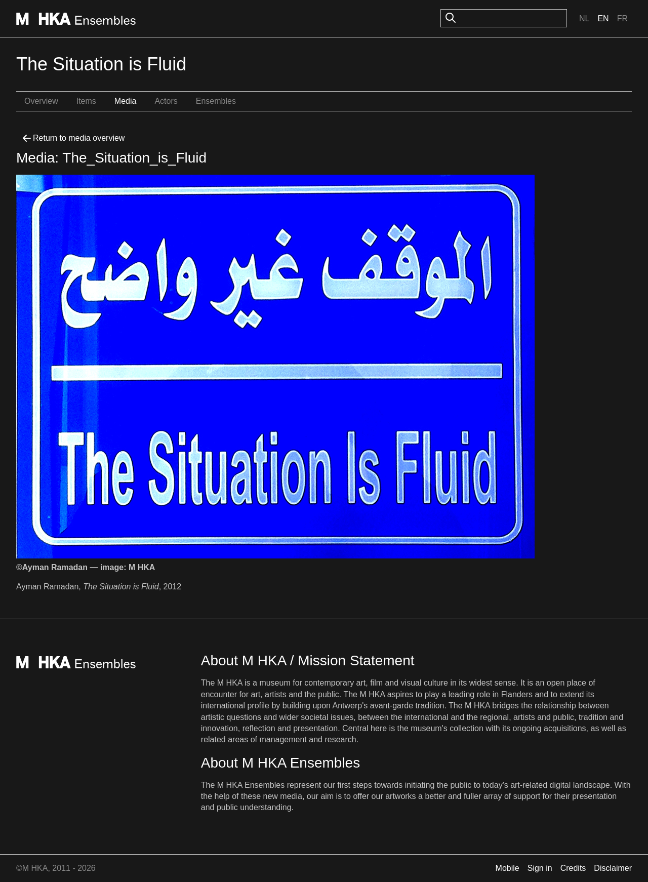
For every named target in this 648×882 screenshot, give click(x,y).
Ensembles (216, 101)
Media (125, 101)
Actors (165, 101)
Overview (41, 101)
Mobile (507, 868)
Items (86, 101)
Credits (573, 868)
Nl (584, 18)
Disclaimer (613, 868)
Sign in (540, 868)
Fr (622, 18)
